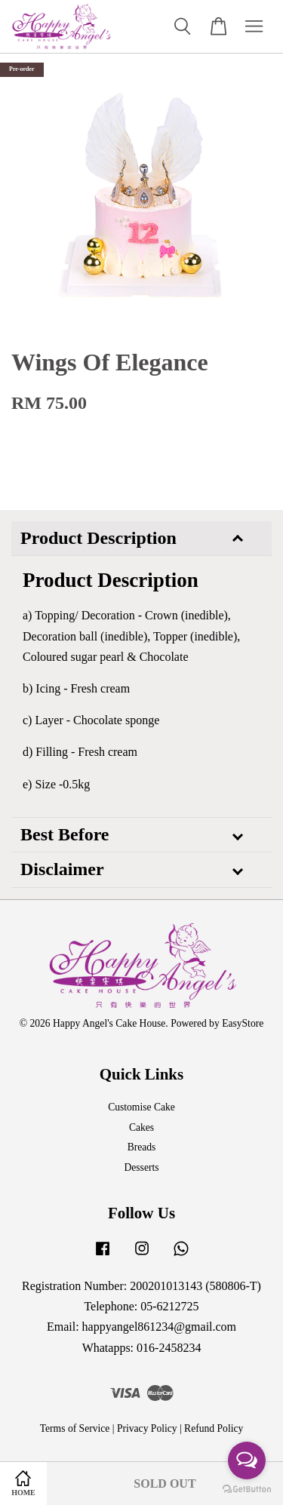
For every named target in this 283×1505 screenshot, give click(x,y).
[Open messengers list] (247, 1460)
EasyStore (242, 1023)
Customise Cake (141, 1107)
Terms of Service (75, 1428)
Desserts (141, 1167)
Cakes (141, 1127)
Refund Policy (213, 1428)
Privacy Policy (147, 1428)
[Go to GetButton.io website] (247, 1489)
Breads (142, 1147)
